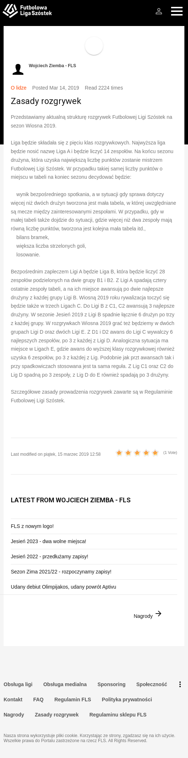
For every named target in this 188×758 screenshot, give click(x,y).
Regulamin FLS (72, 699)
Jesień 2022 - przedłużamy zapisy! (49, 556)
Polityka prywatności (127, 699)
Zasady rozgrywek (57, 715)
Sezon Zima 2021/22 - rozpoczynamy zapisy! (61, 572)
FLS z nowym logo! (32, 526)
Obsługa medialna (65, 684)
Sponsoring (112, 684)
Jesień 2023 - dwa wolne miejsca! (48, 541)
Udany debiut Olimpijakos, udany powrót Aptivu (63, 587)
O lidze (19, 88)
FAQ (38, 699)
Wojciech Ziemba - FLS (52, 65)
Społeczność (151, 684)
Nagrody (148, 614)
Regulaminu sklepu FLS (118, 715)
